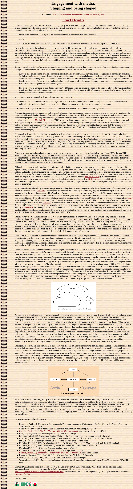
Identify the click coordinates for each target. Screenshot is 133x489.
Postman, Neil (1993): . (50, 453)
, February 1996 (79, 14)
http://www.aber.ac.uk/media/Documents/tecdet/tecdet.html (39, 471)
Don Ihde (41, 191)
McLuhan (47, 203)
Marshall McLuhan (43, 120)
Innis (129, 198)
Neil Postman (94, 179)
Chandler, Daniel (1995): (48, 431)
